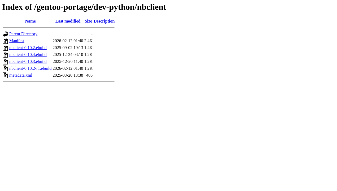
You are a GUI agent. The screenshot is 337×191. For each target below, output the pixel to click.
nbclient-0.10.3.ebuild (28, 61)
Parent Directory (23, 34)
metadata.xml (20, 75)
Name (30, 21)
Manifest (16, 40)
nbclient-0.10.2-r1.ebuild (30, 68)
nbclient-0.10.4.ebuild (28, 54)
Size (88, 21)
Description (104, 21)
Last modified (68, 21)
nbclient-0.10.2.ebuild (28, 47)
